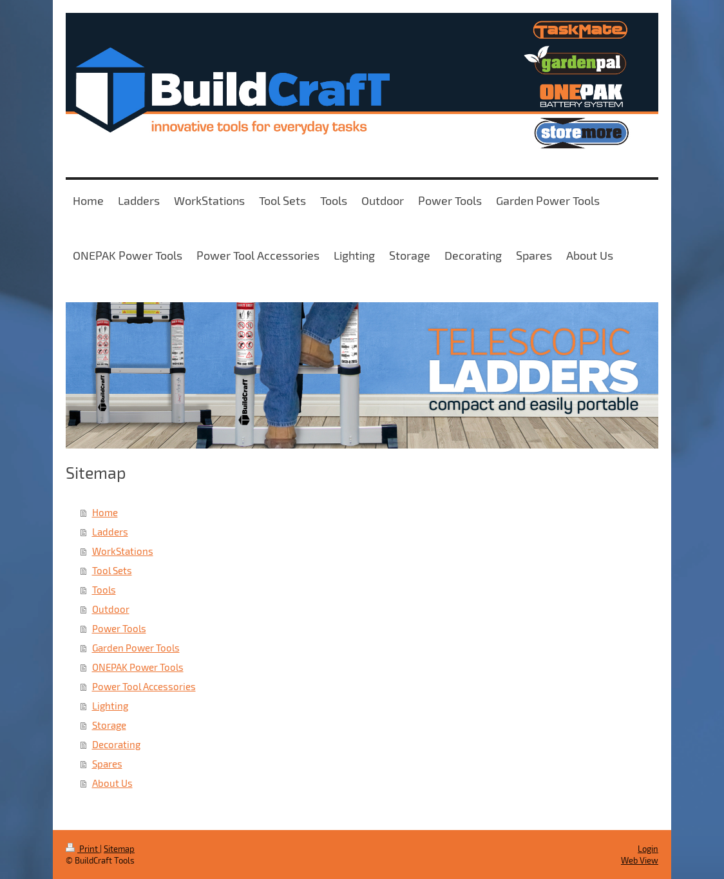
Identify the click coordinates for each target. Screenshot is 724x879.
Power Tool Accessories (144, 686)
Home (105, 512)
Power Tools (119, 628)
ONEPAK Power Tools (138, 667)
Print (83, 849)
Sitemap (119, 849)
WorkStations (122, 551)
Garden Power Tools (136, 647)
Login (648, 849)
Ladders (110, 531)
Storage (109, 725)
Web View (639, 860)
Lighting (110, 705)
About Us (112, 783)
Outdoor (110, 609)
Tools (104, 589)
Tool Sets (112, 570)
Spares (107, 763)
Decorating (116, 744)
